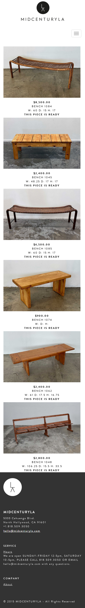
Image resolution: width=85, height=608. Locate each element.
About (7, 584)
